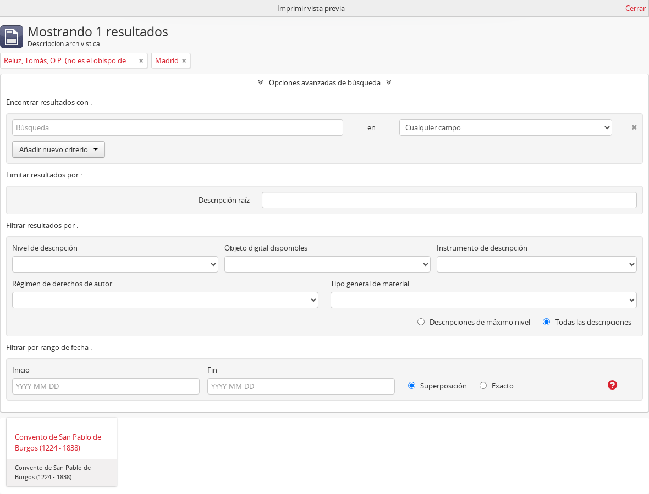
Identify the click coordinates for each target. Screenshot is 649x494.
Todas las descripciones (587, 322)
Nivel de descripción (45, 248)
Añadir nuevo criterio (58, 149)
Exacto (497, 386)
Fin (212, 370)
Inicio (21, 370)
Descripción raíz (224, 200)
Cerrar (635, 8)
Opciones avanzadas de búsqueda (325, 82)
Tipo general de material (370, 283)
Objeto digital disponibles (265, 248)
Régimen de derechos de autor (62, 283)
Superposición (437, 386)
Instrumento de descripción (482, 248)
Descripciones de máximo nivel (473, 322)
